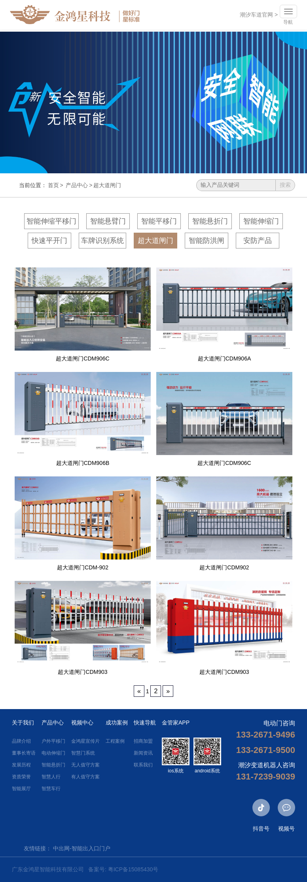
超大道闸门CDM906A (224, 358)
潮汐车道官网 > (257, 16)
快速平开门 (49, 241)
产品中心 (77, 185)
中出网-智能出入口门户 (81, 848)
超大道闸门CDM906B (83, 463)
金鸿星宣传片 (85, 741)
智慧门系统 (83, 753)
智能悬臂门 (108, 221)
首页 (53, 185)
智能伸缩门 (261, 221)
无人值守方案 (85, 765)
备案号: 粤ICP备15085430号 (123, 869)
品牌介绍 (21, 741)
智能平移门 (159, 221)
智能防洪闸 (206, 241)
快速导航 (145, 722)
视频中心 (82, 722)
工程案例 (115, 741)
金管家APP (176, 722)
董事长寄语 (24, 753)
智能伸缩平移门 (51, 221)
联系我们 (143, 765)
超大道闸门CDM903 (82, 672)
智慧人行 (51, 777)
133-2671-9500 (265, 750)
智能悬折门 (210, 221)
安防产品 (257, 241)
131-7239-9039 (265, 776)
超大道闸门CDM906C (82, 358)
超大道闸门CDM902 (224, 567)
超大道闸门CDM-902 (82, 567)
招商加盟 (143, 741)
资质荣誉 (21, 777)
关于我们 (23, 722)
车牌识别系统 (102, 241)
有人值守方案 (85, 777)
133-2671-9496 (265, 735)
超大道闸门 (107, 185)
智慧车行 (51, 788)
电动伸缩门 (53, 753)
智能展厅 (21, 788)
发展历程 (21, 765)
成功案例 (117, 722)
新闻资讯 (143, 753)
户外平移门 (53, 741)
